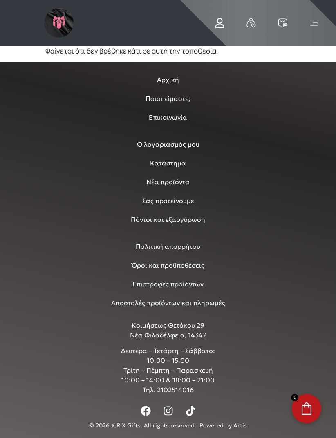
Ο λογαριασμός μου (168, 144)
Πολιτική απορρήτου (168, 246)
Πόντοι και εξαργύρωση (168, 219)
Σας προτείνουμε (168, 201)
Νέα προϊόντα (168, 182)
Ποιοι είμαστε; (168, 98)
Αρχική (168, 80)
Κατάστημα (168, 163)
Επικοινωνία (168, 117)
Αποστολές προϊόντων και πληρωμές (168, 303)
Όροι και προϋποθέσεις (168, 265)
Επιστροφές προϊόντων (168, 284)
